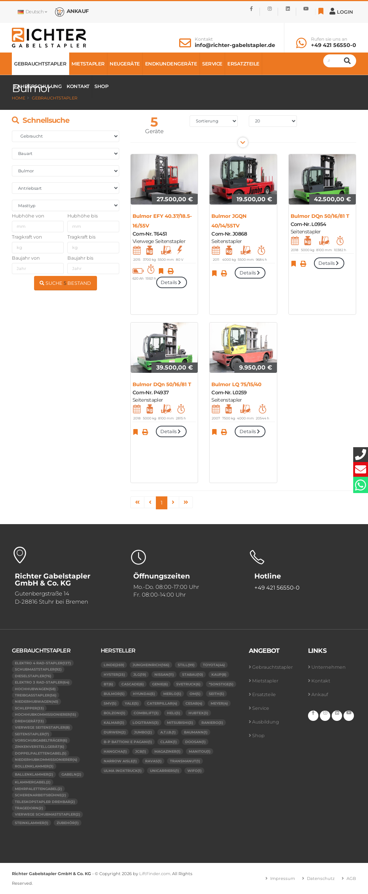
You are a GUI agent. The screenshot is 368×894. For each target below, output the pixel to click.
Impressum (282, 878)
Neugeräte (125, 64)
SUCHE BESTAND (65, 283)
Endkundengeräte (171, 64)
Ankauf (319, 694)
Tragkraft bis (81, 237)
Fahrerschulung (37, 86)
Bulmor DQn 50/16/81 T (320, 216)
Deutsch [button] (32, 11)
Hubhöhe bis (82, 216)
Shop (101, 86)
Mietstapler (88, 64)
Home (18, 98)
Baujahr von (26, 258)
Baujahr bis (80, 258)
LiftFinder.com (154, 873)
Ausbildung (265, 722)
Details (171, 282)
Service (212, 64)
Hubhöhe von (28, 216)
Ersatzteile (243, 64)
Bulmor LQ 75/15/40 (236, 384)
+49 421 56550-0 (333, 45)
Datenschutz (321, 878)
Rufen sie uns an (329, 39)
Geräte (154, 131)
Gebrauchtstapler (40, 64)
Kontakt (204, 39)
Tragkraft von (27, 237)
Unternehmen (328, 667)
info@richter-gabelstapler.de (235, 45)
